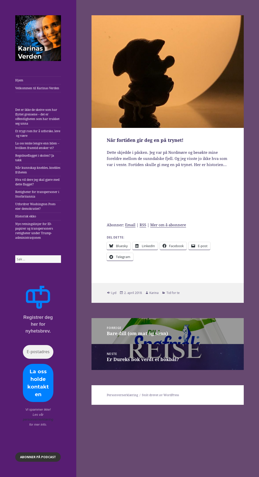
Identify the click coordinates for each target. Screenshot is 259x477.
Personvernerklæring (122, 395)
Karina (154, 293)
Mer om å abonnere (168, 224)
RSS (143, 224)
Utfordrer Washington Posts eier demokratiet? (35, 206)
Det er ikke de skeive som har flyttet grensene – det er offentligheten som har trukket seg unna (37, 117)
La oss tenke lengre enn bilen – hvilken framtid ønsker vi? (37, 145)
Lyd (113, 293)
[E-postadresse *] (38, 352)
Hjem (19, 80)
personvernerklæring (38, 419)
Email (130, 224)
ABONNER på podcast (38, 457)
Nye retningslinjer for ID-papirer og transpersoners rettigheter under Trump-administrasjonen (34, 231)
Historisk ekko (25, 216)
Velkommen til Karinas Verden (37, 88)
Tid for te (173, 293)
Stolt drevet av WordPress (160, 395)
